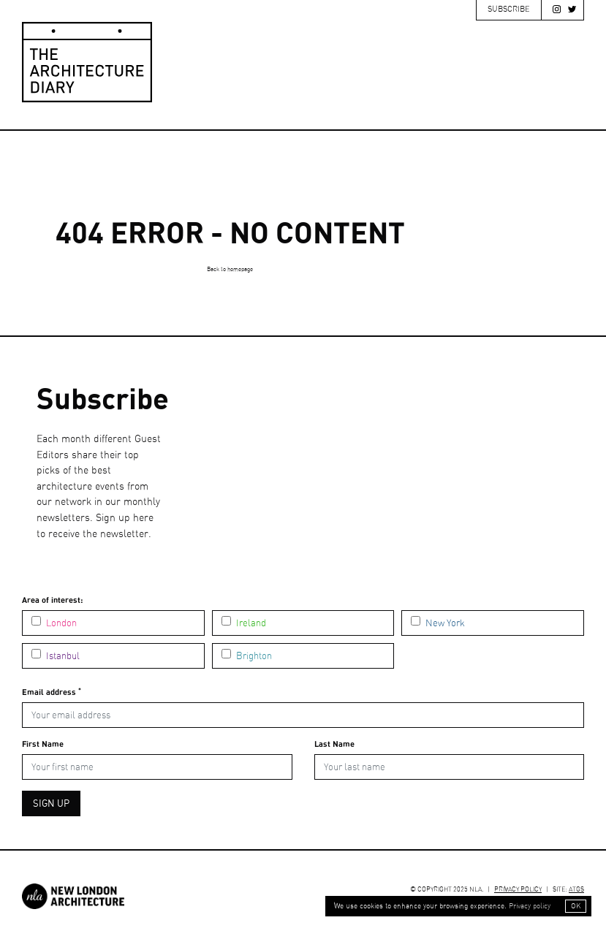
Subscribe (509, 9)
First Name (43, 744)
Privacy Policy (518, 889)
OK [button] (575, 906)
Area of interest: (52, 600)
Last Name (334, 744)
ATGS (576, 889)
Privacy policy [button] (529, 906)
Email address (51, 691)
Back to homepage (230, 270)
